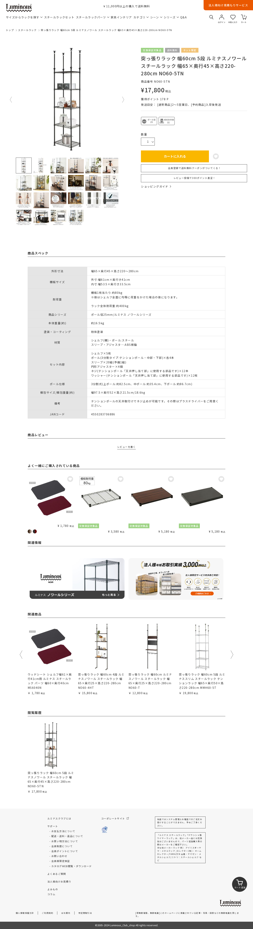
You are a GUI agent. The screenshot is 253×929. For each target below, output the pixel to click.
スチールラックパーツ (92, 17)
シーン (156, 17)
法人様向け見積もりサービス (228, 5)
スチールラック (27, 30)
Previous (11, 100)
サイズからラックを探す (24, 17)
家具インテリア (121, 17)
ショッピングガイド (156, 186)
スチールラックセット (59, 17)
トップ (10, 30)
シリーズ (171, 17)
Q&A (183, 17)
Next (123, 100)
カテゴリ (141, 17)
